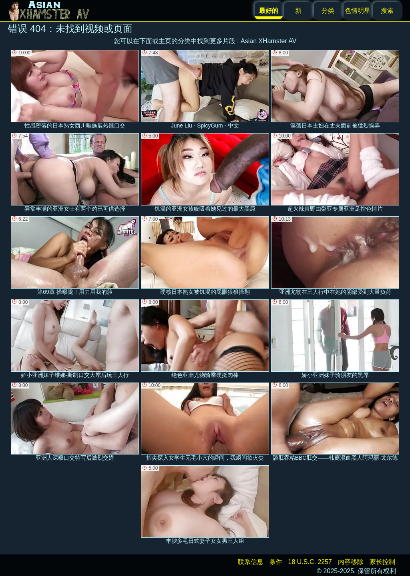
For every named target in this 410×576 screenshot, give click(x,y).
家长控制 (382, 561)
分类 (328, 10)
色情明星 (357, 10)
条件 (275, 561)
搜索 (387, 10)
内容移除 (351, 561)
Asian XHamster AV (268, 41)
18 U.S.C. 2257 (310, 561)
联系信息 (250, 561)
